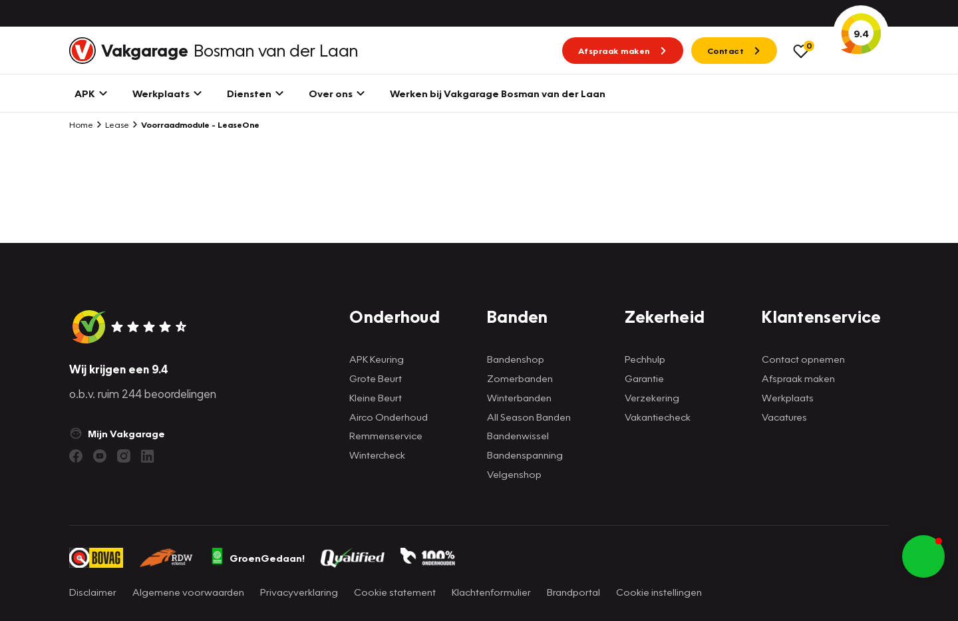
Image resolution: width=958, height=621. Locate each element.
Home (81, 124)
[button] (923, 556)
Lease (112, 124)
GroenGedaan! (257, 558)
